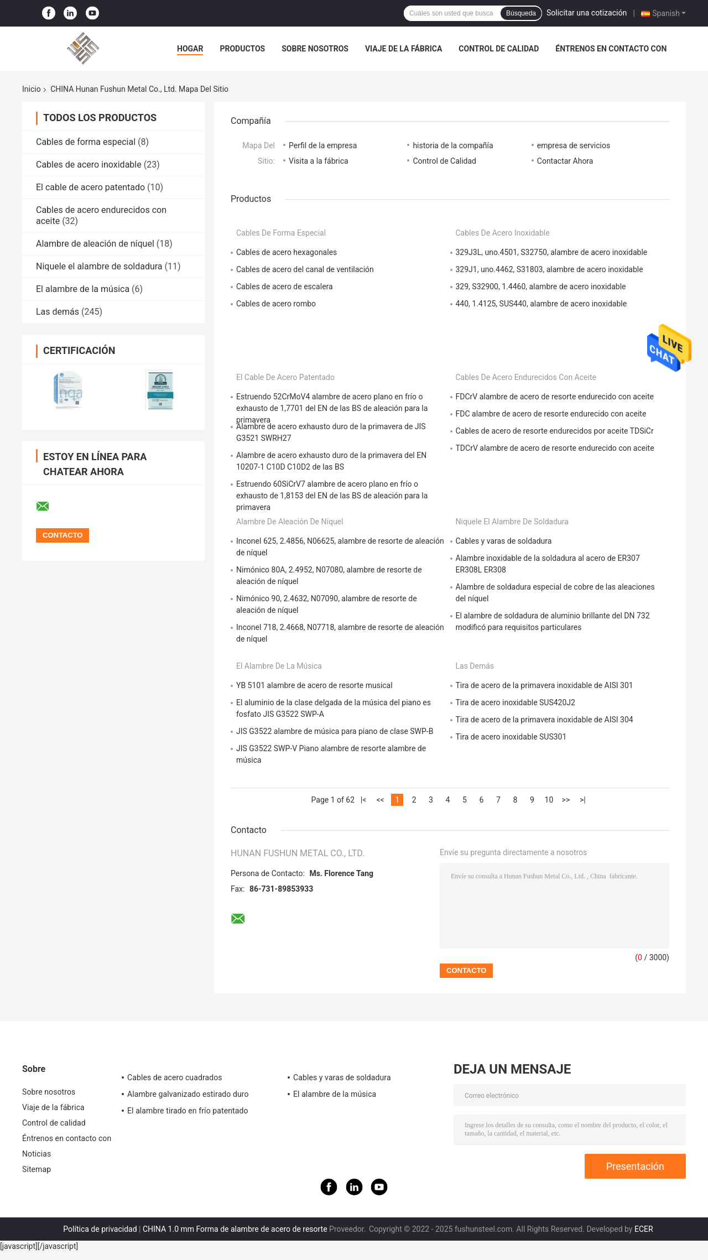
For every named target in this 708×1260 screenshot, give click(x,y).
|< (364, 799)
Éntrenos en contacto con (611, 48)
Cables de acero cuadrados (174, 1077)
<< (380, 799)
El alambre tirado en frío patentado (187, 1110)
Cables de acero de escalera (284, 286)
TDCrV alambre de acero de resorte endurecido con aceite (555, 448)
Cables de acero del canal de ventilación (305, 269)
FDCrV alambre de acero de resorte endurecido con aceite (555, 396)
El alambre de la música (82, 289)
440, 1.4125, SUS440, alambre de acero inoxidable (541, 303)
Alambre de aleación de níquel (95, 243)
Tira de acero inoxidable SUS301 (511, 736)
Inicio (31, 89)
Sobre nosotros (315, 48)
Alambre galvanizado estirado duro (188, 1094)
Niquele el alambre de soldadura (99, 266)
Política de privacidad (100, 1229)
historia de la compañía (453, 145)
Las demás (57, 311)
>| (583, 799)
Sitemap (36, 1169)
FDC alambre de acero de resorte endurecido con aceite (551, 413)
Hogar (190, 48)
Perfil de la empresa (323, 145)
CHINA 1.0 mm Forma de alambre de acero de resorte (235, 1229)
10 (549, 799)
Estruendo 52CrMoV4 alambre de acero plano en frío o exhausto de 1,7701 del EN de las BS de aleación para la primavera (332, 408)
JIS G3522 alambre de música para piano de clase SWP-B (334, 731)
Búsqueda (521, 13)
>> (566, 799)
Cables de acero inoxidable (89, 164)
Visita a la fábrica (318, 161)
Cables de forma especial (86, 142)
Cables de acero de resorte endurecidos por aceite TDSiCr (555, 430)
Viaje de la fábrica (403, 48)
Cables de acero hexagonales (286, 252)
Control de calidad (499, 48)
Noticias (36, 1153)
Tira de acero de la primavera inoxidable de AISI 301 (544, 685)
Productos (242, 48)
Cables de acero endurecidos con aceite (526, 377)
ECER (643, 1229)
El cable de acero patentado (90, 187)
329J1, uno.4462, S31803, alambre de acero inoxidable (549, 269)
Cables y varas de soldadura (504, 541)
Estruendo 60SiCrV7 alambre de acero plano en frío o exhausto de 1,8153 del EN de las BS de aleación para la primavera (332, 496)
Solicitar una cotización (586, 12)
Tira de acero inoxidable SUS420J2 (515, 702)
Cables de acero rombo (276, 303)
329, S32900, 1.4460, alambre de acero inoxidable (541, 286)
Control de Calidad (444, 161)
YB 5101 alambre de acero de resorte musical (314, 685)
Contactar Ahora (565, 161)
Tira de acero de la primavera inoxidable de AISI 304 (544, 719)
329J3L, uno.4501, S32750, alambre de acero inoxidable (552, 252)
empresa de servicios (573, 145)
